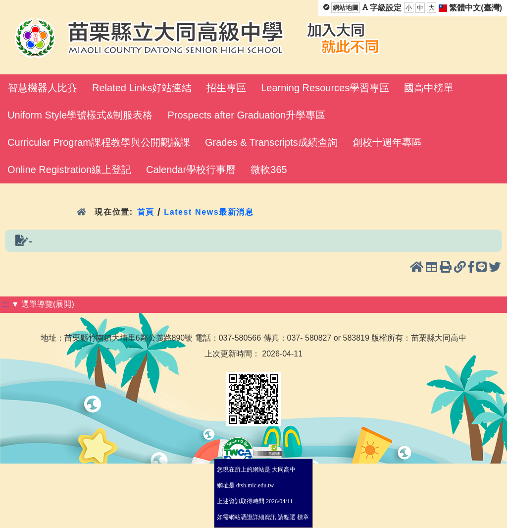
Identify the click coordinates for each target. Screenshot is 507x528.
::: (5, 304)
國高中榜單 (429, 87)
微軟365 (269, 169)
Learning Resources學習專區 (325, 87)
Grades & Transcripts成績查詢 (271, 142)
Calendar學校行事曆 (191, 169)
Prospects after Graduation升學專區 (246, 115)
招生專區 (226, 87)
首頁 (145, 212)
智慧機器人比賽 (42, 87)
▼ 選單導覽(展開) (42, 304)
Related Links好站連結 (142, 87)
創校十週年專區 (387, 142)
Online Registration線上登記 (69, 169)
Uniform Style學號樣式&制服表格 (79, 115)
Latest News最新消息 (208, 212)
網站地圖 (345, 7)
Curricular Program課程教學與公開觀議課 (98, 142)
